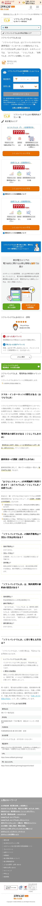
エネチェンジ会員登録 (30, 306)
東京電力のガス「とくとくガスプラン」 (23, 811)
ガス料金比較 (5, 805)
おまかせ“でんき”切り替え (9, 808)
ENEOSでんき (5, 811)
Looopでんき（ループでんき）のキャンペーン (15, 820)
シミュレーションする (21, 153)
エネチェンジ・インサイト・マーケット (13, 831)
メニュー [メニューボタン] (37, 8)
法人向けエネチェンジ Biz (11, 843)
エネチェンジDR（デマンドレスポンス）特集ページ (16, 828)
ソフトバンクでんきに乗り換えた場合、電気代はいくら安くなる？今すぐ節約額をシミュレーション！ (18, 247)
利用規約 (6, 855)
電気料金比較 (11, 814)
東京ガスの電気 (23, 808)
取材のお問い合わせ (10, 867)
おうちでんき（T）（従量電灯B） (21, 127)
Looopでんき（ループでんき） (10, 817)
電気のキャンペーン (30, 823)
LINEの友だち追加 (11, 306)
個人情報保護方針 (9, 861)
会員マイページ (8, 852)
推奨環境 (6, 877)
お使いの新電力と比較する (21, 108)
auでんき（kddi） (34, 808)
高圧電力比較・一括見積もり (19, 805)
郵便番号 (7, 79)
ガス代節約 (4, 826)
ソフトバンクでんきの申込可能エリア (18, 33)
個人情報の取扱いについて (12, 858)
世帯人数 (7, 86)
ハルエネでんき (21, 814)
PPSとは (6, 873)
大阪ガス (20, 823)
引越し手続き (13, 826)
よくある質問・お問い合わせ (12, 864)
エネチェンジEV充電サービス (10, 834)
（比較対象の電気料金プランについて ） (23, 104)
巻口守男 (3, 814)
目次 (5, 27)
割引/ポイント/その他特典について (14, 194)
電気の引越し (22, 826)
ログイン (30, 8)
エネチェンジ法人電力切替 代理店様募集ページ (18, 846)
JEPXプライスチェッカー (8, 823)
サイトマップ (8, 870)
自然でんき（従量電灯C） (21, 163)
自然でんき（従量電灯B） (21, 201)
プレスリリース (8, 849)
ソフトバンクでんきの (21, 367)
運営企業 (6, 840)
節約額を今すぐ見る (21, 94)
